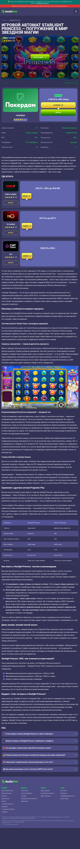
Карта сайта (64, 798)
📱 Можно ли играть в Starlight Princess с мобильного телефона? (28, 741)
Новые (4, 801)
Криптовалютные (7, 790)
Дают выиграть (46, 796)
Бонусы (24, 788)
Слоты (43, 788)
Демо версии (45, 790)
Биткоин (4, 796)
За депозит (25, 790)
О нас (62, 788)
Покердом (20, 115)
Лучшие (23, 796)
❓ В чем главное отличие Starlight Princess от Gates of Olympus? (28, 734)
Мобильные (5, 798)
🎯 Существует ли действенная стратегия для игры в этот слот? (28, 762)
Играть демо (39, 57)
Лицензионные (6, 793)
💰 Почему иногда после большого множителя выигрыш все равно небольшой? (34, 755)
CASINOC (27, 257)
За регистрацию (26, 793)
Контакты (63, 790)
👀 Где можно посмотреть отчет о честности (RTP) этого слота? (28, 769)
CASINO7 (27, 227)
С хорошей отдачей (8, 809)
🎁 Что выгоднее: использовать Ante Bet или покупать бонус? (27, 748)
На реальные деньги (47, 793)
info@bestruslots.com (42, 3)
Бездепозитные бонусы (29, 798)
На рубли (5, 812)
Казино (4, 788)
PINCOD (26, 197)
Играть (58, 112)
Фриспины (24, 801)
